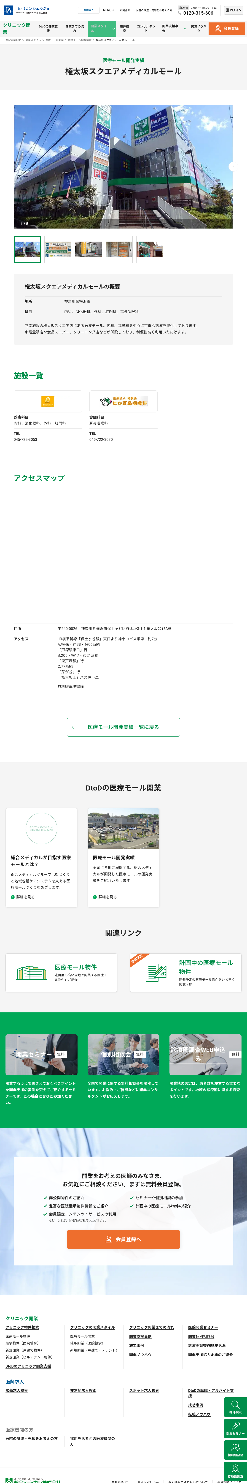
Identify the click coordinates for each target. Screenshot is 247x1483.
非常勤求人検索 (83, 1390)
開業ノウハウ (198, 28)
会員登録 (231, 28)
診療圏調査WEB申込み (207, 1346)
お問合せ (125, 10)
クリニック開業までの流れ (151, 1327)
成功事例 (195, 1405)
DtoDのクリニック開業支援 (28, 1366)
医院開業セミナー (203, 1327)
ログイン (235, 10)
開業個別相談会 (201, 1336)
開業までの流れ (76, 28)
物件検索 (125, 28)
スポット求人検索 (144, 1390)
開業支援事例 (140, 1336)
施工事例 (136, 1346)
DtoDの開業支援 (49, 28)
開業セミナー (235, 1428)
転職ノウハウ (199, 1414)
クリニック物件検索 (22, 1327)
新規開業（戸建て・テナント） (94, 1350)
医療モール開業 (82, 1336)
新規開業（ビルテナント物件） (29, 1357)
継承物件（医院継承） (22, 1343)
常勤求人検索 (16, 1390)
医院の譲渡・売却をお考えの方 (154, 10)
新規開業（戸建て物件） (24, 1350)
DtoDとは (108, 10)
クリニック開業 (17, 28)
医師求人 (88, 10)
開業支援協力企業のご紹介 (210, 1355)
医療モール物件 (17, 1336)
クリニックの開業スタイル (92, 1327)
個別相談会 (236, 1451)
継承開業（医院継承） (87, 1343)
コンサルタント (147, 28)
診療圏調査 (236, 1475)
